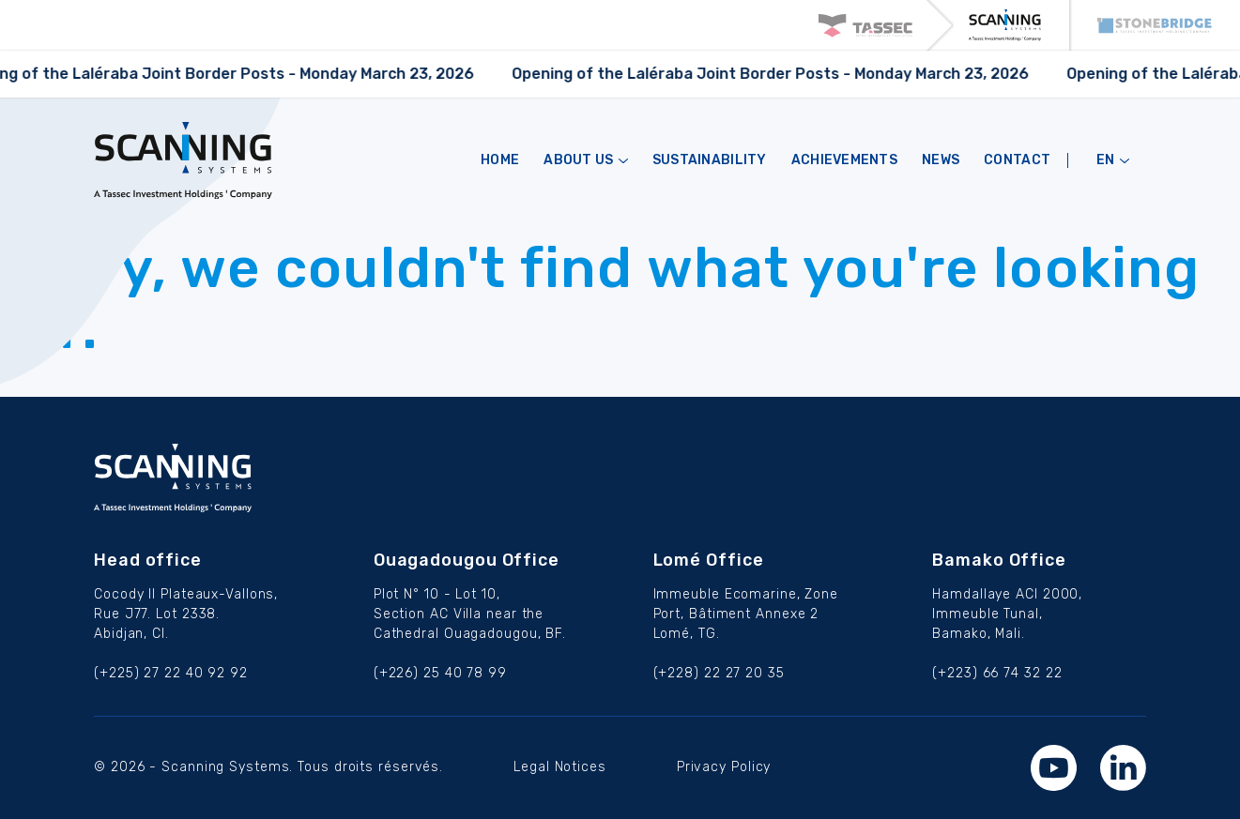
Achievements (844, 160)
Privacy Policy (724, 767)
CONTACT (1017, 160)
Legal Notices (559, 767)
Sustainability (709, 160)
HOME (500, 160)
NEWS (940, 160)
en (1112, 160)
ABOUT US (585, 160)
